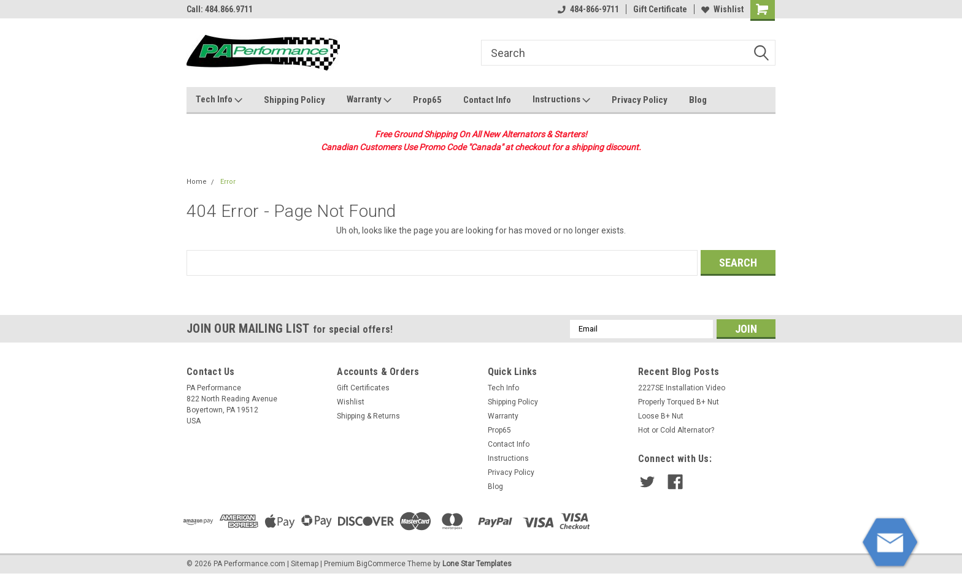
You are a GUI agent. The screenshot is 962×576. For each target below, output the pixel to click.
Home (197, 182)
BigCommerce (381, 563)
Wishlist (722, 9)
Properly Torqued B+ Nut (678, 402)
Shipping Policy (294, 99)
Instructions (561, 100)
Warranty (369, 100)
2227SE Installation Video (681, 388)
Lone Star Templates (477, 563)
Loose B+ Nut (660, 416)
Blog (698, 99)
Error (228, 182)
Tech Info (219, 100)
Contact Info (487, 99)
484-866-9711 (588, 9)
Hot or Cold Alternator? (676, 430)
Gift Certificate (660, 9)
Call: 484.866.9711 (220, 9)
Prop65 (427, 99)
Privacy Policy (640, 99)
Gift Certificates (363, 388)
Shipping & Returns (368, 416)
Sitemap (304, 563)
